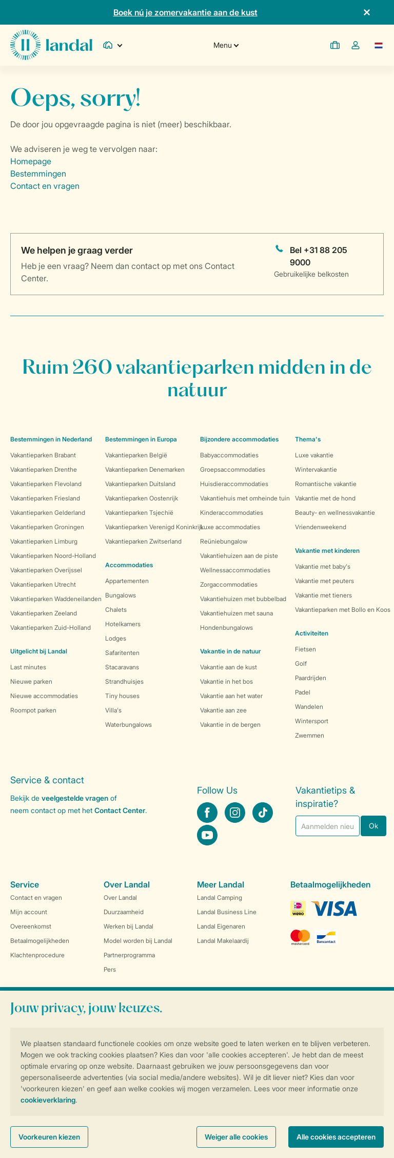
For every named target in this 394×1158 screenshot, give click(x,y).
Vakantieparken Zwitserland (143, 541)
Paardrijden (310, 678)
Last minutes (28, 667)
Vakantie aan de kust (228, 667)
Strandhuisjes (124, 681)
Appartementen (127, 581)
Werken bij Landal (128, 926)
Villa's (113, 710)
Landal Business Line (227, 912)
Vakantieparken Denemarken (145, 469)
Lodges (115, 638)
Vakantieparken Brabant (43, 455)
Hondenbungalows (226, 627)
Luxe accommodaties (230, 527)
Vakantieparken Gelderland (47, 512)
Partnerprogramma (129, 955)
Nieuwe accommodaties (44, 696)
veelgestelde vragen (75, 798)
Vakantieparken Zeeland (43, 613)
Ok (373, 825)
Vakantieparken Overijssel (46, 570)
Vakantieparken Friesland (45, 498)
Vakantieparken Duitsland (140, 484)
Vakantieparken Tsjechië (139, 512)
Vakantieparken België (136, 455)
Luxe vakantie (314, 455)
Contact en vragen (45, 186)
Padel (302, 692)
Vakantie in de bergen (230, 724)
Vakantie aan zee (223, 710)
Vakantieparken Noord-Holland (53, 555)
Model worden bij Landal (138, 940)
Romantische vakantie (326, 484)
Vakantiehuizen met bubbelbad (243, 599)
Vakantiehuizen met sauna (236, 613)
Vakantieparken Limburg (43, 541)
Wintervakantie (316, 469)
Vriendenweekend (320, 527)
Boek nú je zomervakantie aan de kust (185, 12)
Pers (110, 969)
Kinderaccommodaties (231, 512)
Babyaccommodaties (229, 455)
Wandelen (309, 706)
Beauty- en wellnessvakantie (335, 512)
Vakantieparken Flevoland (46, 484)
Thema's (308, 439)
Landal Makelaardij (223, 940)
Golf (301, 663)
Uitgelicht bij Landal (38, 651)
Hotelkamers (123, 624)
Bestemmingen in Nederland (51, 439)
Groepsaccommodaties (232, 469)
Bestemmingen (38, 173)
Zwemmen (309, 735)
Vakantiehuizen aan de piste (239, 555)
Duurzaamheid (124, 912)
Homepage (30, 161)
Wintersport (311, 721)
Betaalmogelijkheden (39, 940)
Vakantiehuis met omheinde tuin (245, 498)
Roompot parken (33, 710)
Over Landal (120, 897)
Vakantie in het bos (226, 681)
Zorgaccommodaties (229, 584)
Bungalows (120, 595)
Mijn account (28, 912)
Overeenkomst (30, 926)
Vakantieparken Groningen (47, 527)
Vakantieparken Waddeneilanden (56, 599)
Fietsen (305, 649)
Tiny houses (122, 696)
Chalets (116, 609)
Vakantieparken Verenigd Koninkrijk (154, 527)
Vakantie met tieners (323, 595)
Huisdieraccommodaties (234, 484)
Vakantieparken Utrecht (43, 584)
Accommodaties (129, 565)
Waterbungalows (128, 724)
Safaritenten (122, 653)
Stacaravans (122, 667)
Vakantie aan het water (231, 696)
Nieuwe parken (31, 681)
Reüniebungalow (223, 541)
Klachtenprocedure (37, 955)
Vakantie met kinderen (327, 550)
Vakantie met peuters (324, 581)
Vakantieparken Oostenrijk (141, 498)
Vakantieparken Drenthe (43, 469)
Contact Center (119, 810)
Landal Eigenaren (221, 926)
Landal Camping (219, 897)
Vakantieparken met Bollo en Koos (342, 609)
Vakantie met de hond (325, 498)
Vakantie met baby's (322, 566)
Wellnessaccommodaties (235, 570)
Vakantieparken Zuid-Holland (50, 627)
